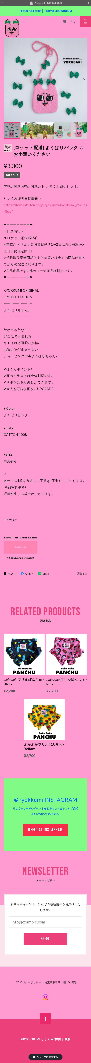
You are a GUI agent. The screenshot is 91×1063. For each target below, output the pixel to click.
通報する (82, 573)
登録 (45, 939)
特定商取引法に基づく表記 (61, 982)
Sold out (20, 547)
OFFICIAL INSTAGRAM (45, 830)
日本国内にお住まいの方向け (20, 557)
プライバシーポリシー (27, 982)
